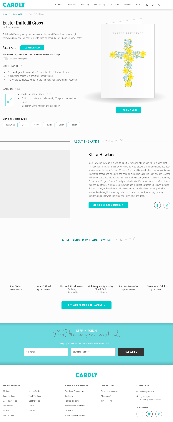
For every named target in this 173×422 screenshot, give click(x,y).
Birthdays (59, 4)
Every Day (85, 4)
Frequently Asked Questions (75, 415)
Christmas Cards (9, 396)
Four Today (15, 286)
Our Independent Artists (109, 391)
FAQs (138, 4)
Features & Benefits (72, 401)
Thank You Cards (35, 396)
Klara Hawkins (18, 14)
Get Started (69, 396)
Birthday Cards (34, 391)
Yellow (36, 125)
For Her (31, 406)
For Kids (32, 411)
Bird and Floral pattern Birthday (72, 288)
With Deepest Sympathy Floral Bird (100, 288)
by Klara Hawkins (15, 289)
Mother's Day (99, 4)
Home (5, 14)
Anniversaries (8, 406)
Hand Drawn (10, 125)
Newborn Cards (8, 415)
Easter (61, 125)
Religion (74, 125)
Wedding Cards (34, 401)
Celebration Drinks (157, 286)
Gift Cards (114, 4)
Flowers (49, 125)
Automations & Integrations (75, 406)
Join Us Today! (106, 401)
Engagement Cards (10, 401)
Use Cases (69, 411)
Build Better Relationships (74, 391)
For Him (6, 411)
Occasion (72, 4)
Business (127, 4)
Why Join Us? (106, 396)
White (24, 125)
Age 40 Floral (43, 286)
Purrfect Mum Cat (128, 286)
